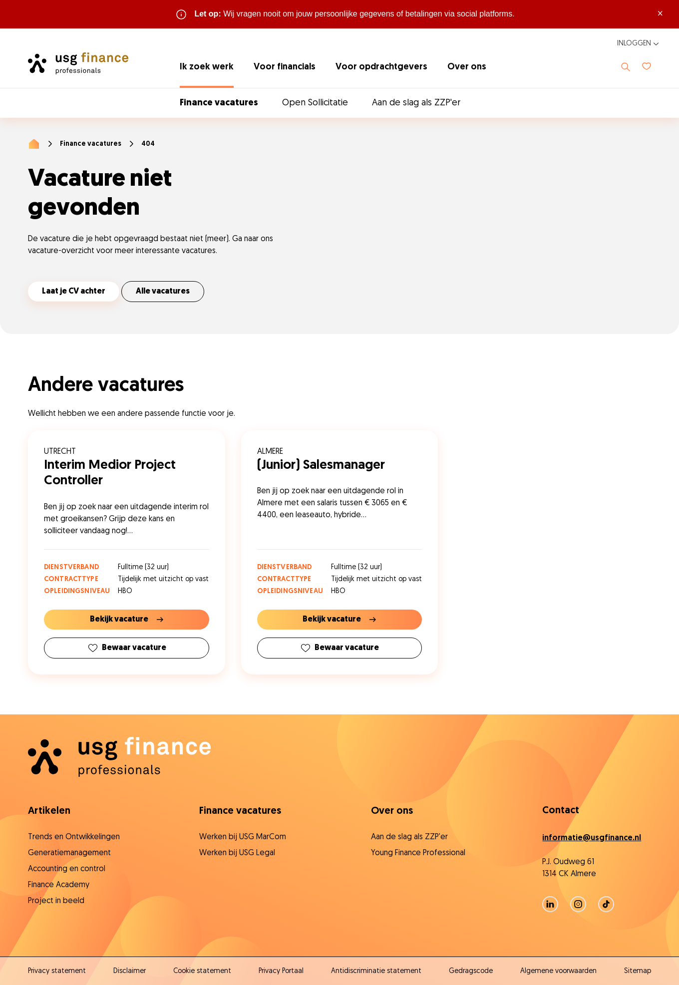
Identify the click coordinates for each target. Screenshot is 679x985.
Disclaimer (129, 971)
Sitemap (637, 971)
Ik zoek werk (207, 67)
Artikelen (49, 811)
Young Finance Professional (418, 853)
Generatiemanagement (69, 853)
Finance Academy (58, 885)
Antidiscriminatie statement (376, 971)
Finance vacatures (219, 103)
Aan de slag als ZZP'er (416, 103)
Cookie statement (202, 971)
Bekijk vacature (126, 620)
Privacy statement (57, 971)
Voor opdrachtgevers (381, 67)
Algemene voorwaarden (558, 971)
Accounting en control (66, 869)
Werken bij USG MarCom (242, 837)
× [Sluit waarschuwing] (660, 14)
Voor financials (285, 67)
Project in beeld (56, 901)
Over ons (466, 67)
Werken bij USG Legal (237, 853)
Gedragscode (471, 971)
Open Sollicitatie (315, 103)
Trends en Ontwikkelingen (74, 837)
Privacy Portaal (281, 971)
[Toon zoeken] (625, 66)
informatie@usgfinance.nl (591, 838)
